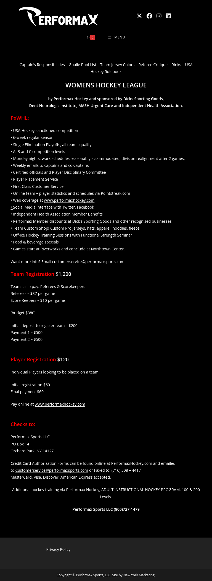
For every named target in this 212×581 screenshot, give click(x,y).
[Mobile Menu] (116, 37)
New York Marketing (139, 575)
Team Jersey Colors (117, 64)
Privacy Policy (58, 549)
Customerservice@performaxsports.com (51, 470)
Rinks (176, 64)
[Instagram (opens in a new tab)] (159, 16)
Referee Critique (153, 64)
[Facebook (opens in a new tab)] (149, 16)
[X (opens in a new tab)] (139, 16)
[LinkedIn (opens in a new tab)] (168, 16)
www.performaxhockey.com (60, 404)
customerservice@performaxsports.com (88, 261)
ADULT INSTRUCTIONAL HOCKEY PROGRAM (140, 489)
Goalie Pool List (82, 64)
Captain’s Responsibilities (42, 64)
